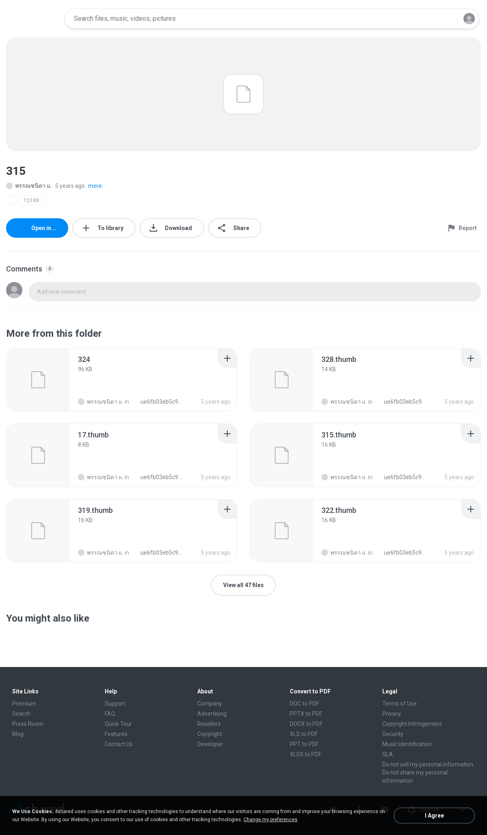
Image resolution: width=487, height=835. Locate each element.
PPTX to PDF (306, 713)
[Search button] (446, 18)
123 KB (31, 200)
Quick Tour (118, 724)
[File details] (38, 380)
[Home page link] (33, 18)
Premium (24, 703)
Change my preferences (270, 819)
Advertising (211, 713)
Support (115, 703)
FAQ (110, 713)
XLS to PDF (304, 734)
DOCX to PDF (306, 724)
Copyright (209, 734)
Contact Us (119, 744)
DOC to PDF (304, 703)
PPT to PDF (304, 744)
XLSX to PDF (305, 754)
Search (21, 713)
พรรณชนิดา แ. (29, 186)
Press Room (27, 724)
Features (116, 734)
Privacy (391, 713)
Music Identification (407, 744)
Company (209, 703)
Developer (210, 744)
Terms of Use (399, 703)
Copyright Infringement (412, 724)
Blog (18, 734)
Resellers (209, 724)
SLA (387, 754)
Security (392, 734)
